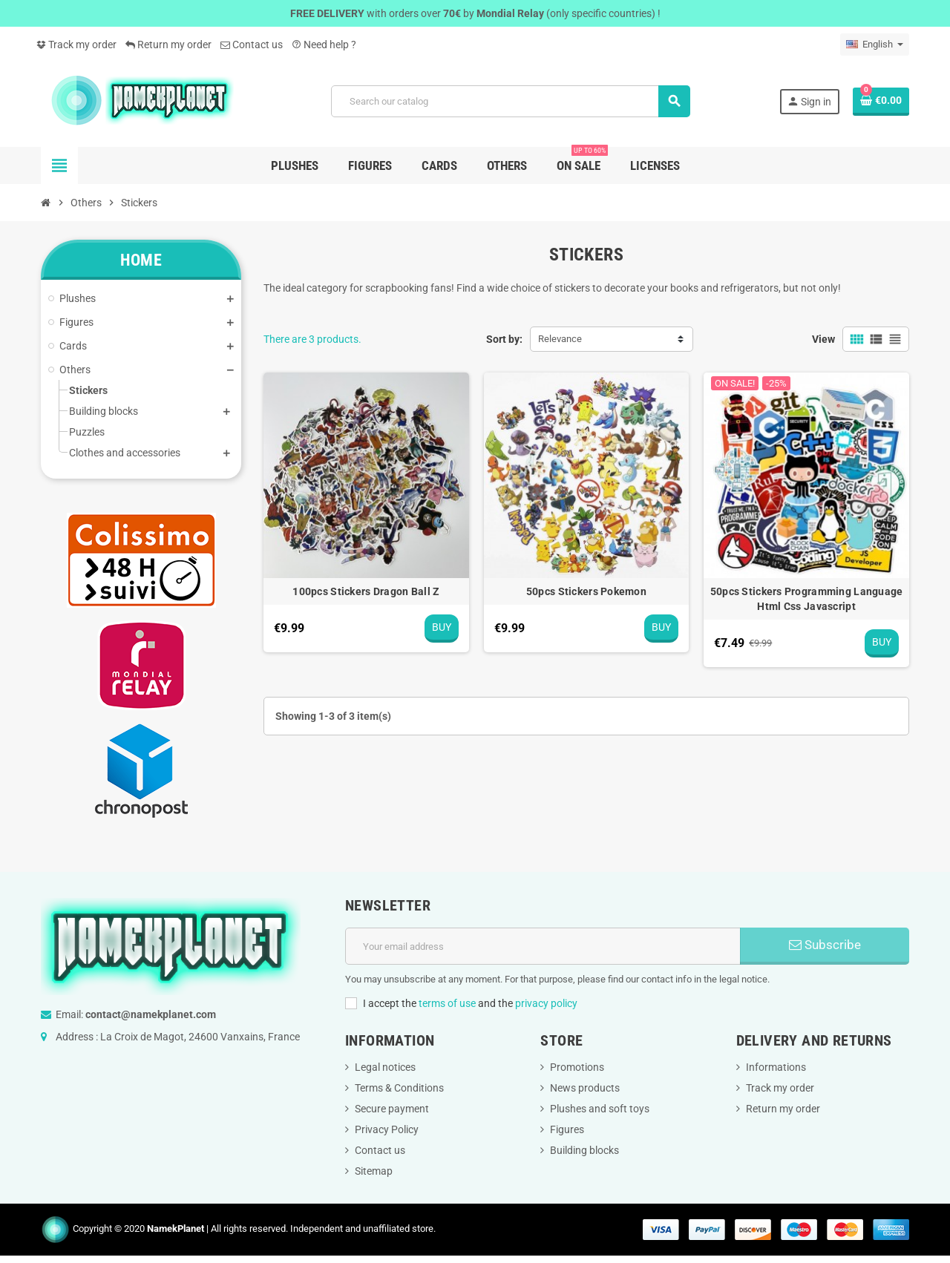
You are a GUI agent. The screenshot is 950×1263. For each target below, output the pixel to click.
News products (585, 1088)
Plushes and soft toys (599, 1109)
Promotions (577, 1067)
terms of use (447, 1003)
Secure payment (392, 1109)
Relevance (560, 338)
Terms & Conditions (399, 1088)
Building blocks (584, 1150)
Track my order (76, 44)
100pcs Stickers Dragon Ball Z (365, 591)
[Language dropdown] (874, 44)
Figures (567, 1129)
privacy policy (546, 1003)
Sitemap (374, 1171)
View (823, 339)
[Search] (510, 101)
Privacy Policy (387, 1129)
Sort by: (504, 339)
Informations (776, 1067)
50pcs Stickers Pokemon (586, 591)
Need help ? (324, 44)
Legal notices (385, 1067)
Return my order (168, 44)
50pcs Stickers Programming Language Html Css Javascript (806, 598)
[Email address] (543, 946)
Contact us (251, 44)
